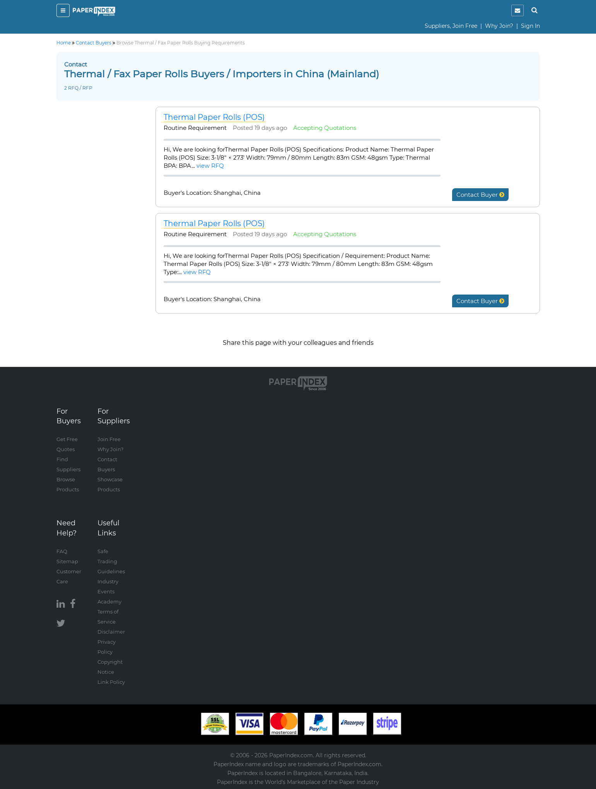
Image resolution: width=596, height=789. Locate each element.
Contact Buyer (480, 194)
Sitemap (67, 561)
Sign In (530, 25)
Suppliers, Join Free (451, 25)
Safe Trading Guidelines (111, 561)
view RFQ (210, 165)
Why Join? (499, 25)
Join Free (109, 439)
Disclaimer (111, 632)
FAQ (61, 551)
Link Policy (111, 682)
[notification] (517, 10)
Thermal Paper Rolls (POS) (214, 117)
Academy (109, 601)
